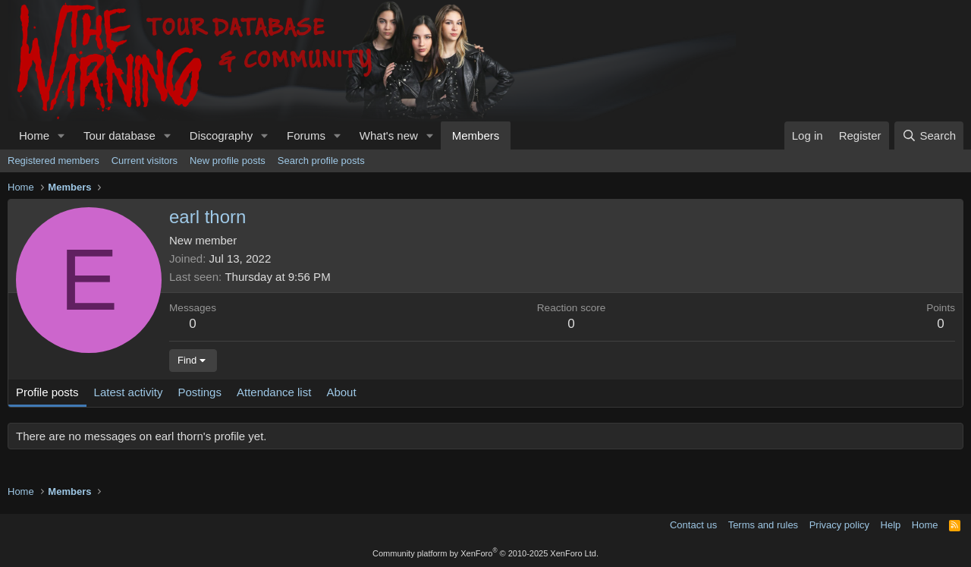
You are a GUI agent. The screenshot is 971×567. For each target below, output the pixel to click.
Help (891, 525)
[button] (61, 135)
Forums (306, 135)
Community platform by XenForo (485, 553)
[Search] (928, 135)
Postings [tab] (200, 392)
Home (34, 135)
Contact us (693, 525)
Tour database (119, 135)
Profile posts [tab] (47, 392)
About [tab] (341, 392)
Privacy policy (839, 525)
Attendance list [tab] (274, 392)
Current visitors (145, 160)
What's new (389, 135)
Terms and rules (763, 525)
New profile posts (228, 160)
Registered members (53, 160)
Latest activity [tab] (128, 392)
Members (476, 135)
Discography (221, 135)
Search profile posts (321, 160)
